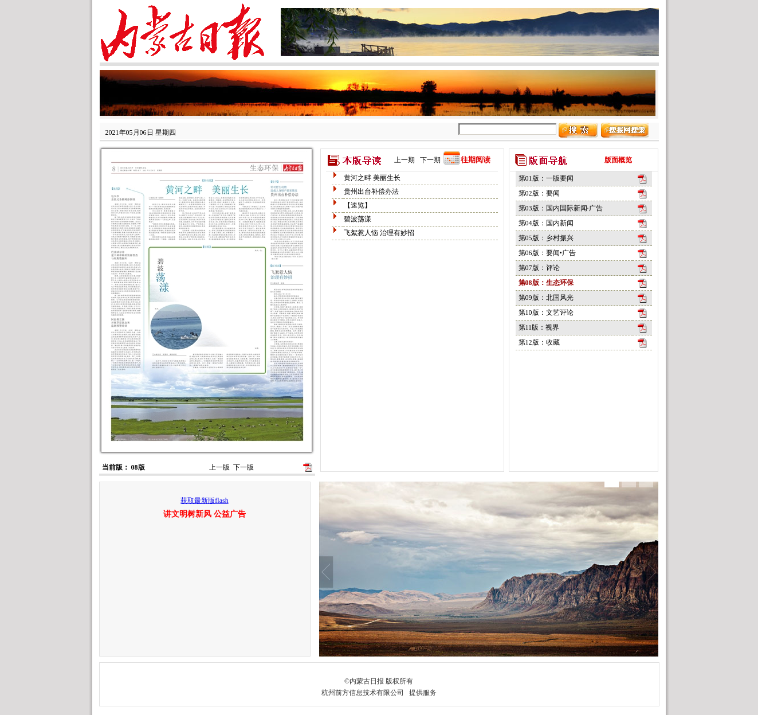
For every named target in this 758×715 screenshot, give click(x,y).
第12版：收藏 (539, 342)
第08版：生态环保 (546, 283)
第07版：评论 (539, 268)
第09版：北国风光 (546, 298)
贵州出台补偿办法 (371, 191)
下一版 (243, 467)
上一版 (219, 467)
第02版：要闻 (539, 193)
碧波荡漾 (357, 219)
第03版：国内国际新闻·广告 (561, 208)
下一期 (430, 160)
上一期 (404, 160)
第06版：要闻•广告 (547, 253)
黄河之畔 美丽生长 (372, 178)
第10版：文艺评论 (546, 312)
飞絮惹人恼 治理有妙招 (379, 233)
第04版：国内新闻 (546, 223)
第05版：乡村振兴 (546, 238)
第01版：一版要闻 (546, 178)
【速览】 (357, 205)
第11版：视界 (539, 327)
